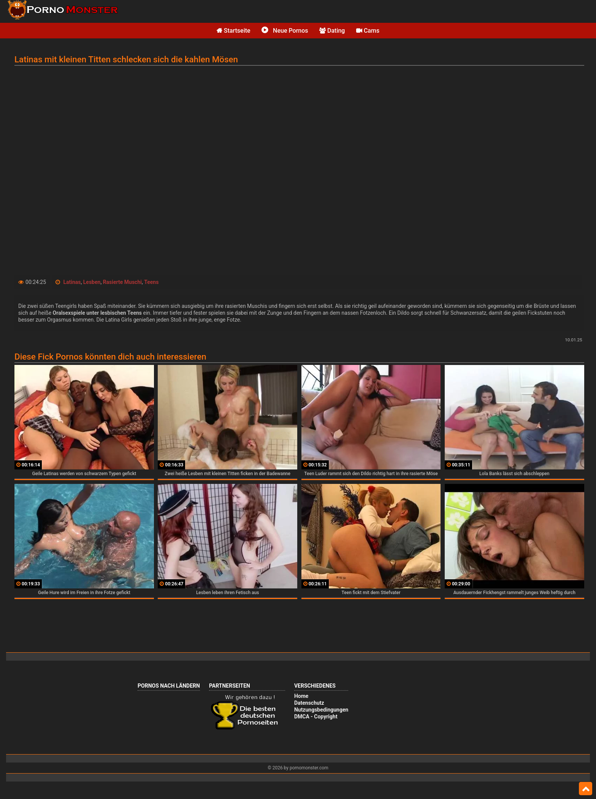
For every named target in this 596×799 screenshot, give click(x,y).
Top (585, 788)
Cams (367, 30)
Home (301, 696)
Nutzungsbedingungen (321, 710)
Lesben (92, 282)
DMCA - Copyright (316, 716)
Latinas (72, 282)
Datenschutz (309, 703)
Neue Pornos (285, 30)
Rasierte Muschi (122, 282)
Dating (332, 30)
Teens (151, 282)
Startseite (233, 30)
